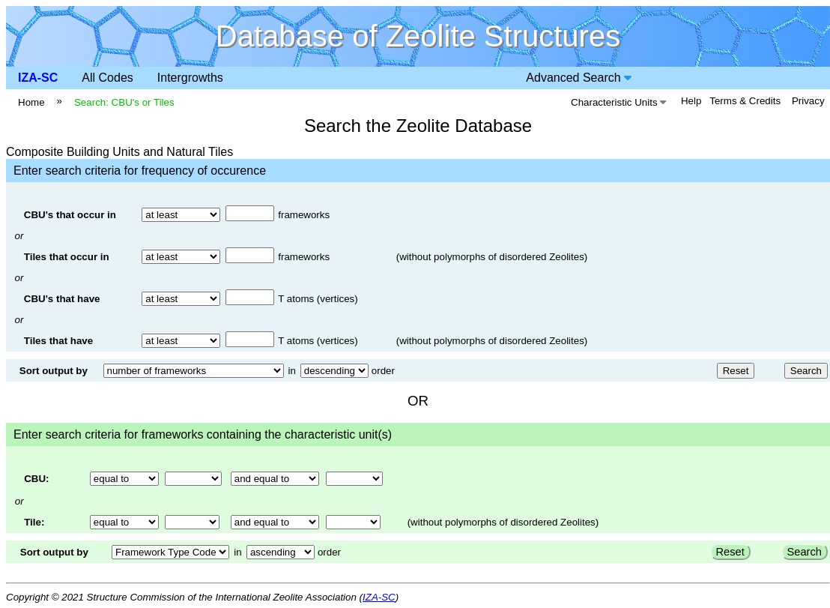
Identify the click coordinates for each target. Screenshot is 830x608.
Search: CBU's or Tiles (124, 102)
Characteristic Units (618, 102)
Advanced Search (578, 77)
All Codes (107, 77)
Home (31, 102)
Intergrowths (190, 77)
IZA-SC (38, 77)
